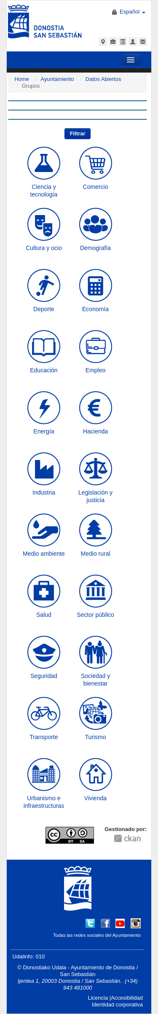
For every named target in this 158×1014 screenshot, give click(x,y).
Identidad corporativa (117, 1004)
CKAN (127, 838)
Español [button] (132, 11)
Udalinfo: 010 (29, 956)
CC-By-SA (71, 835)
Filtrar (78, 133)
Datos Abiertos (103, 79)
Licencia (98, 998)
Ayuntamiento (57, 79)
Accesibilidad (127, 998)
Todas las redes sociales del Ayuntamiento (97, 935)
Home (21, 79)
